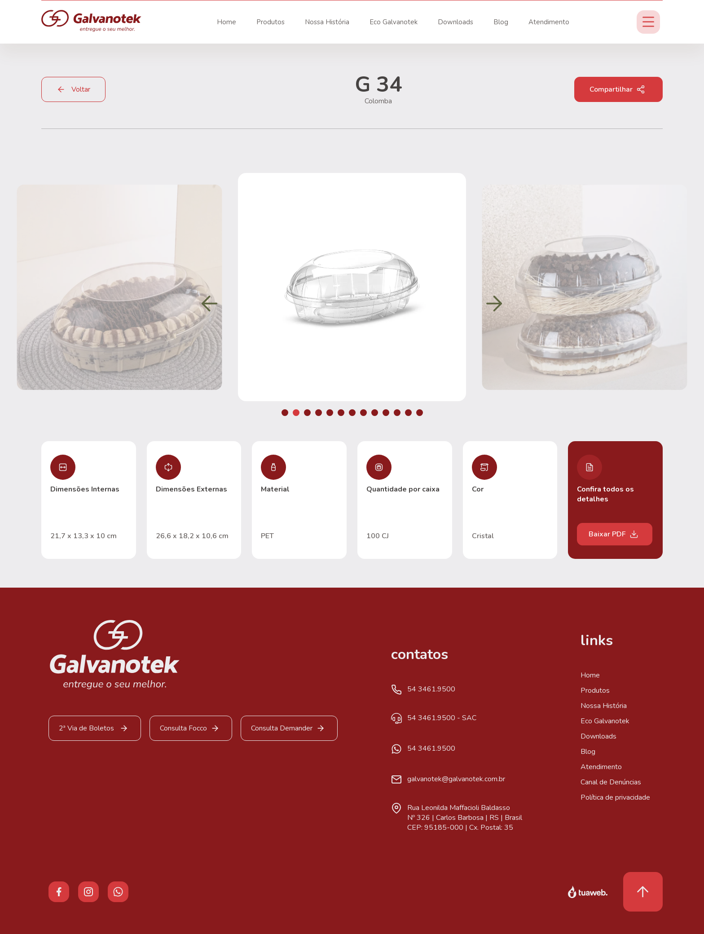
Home (226, 22)
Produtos (270, 22)
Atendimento (548, 22)
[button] (285, 412)
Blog (500, 22)
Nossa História (327, 22)
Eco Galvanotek (394, 22)
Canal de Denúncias (611, 782)
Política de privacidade (615, 797)
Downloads (455, 22)
